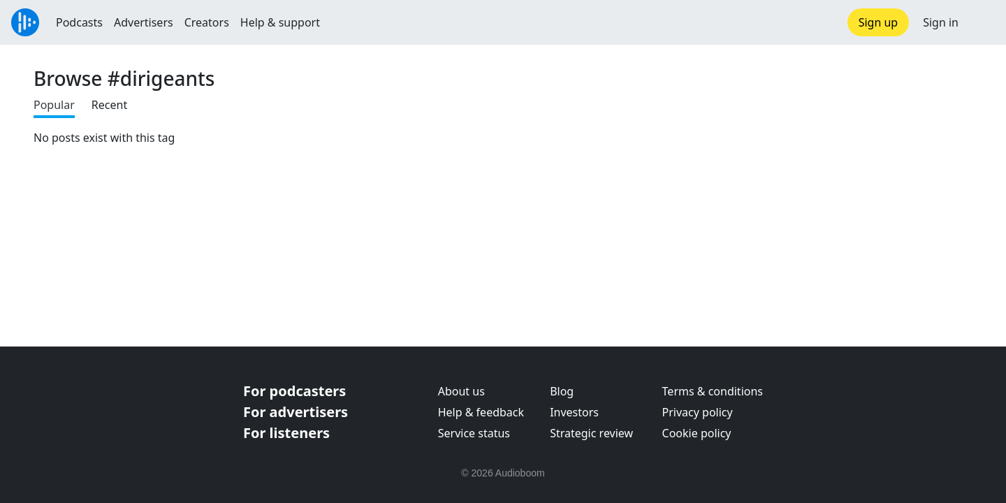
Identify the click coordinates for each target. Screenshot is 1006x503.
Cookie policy (696, 433)
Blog (562, 391)
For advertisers (295, 411)
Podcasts (79, 22)
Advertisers (143, 22)
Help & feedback (481, 412)
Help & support (280, 22)
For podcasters (294, 390)
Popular (54, 104)
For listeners (286, 432)
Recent (109, 104)
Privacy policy (697, 412)
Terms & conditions (712, 391)
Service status (474, 433)
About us (461, 391)
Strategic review (591, 433)
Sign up (878, 22)
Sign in (940, 22)
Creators (206, 22)
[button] (982, 22)
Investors (574, 412)
